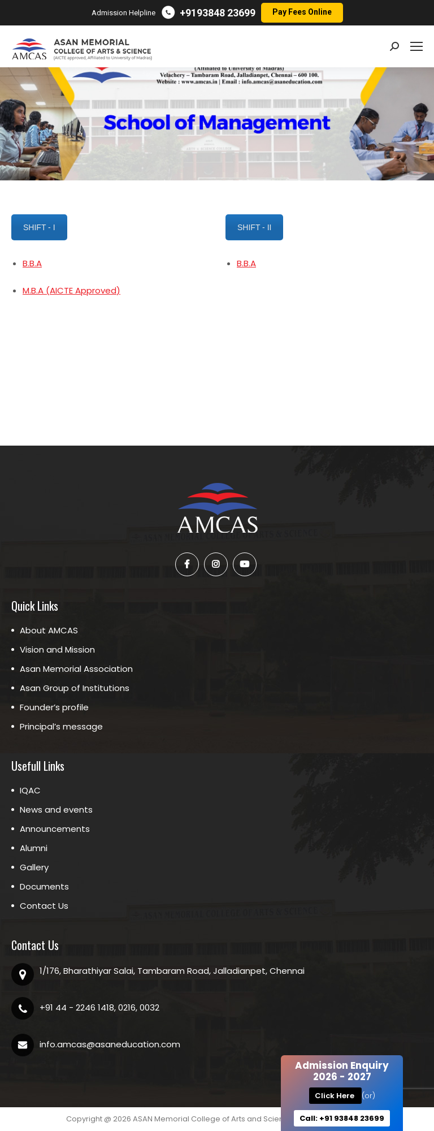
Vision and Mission (57, 649)
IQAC (30, 790)
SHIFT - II (254, 227)
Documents (44, 886)
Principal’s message (61, 726)
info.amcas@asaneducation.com (110, 1044)
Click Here (335, 1095)
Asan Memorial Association (76, 669)
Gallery (34, 867)
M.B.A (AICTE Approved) (71, 290)
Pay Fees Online (302, 11)
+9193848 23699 (217, 13)
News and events (56, 809)
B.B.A (32, 263)
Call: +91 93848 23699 (342, 1118)
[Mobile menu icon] (416, 46)
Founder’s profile (54, 707)
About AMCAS (49, 630)
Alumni (33, 848)
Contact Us (44, 906)
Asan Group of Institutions (74, 688)
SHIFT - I (39, 227)
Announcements (55, 829)
